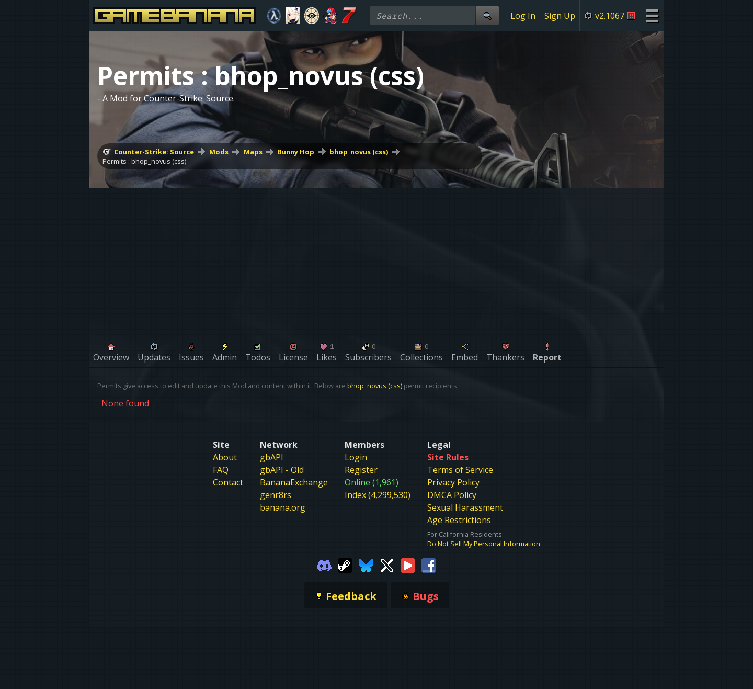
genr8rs (275, 495)
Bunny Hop (295, 151)
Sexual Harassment (465, 507)
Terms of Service (460, 470)
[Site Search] (487, 15)
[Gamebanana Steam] (345, 565)
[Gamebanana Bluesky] (366, 565)
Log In (522, 15)
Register (361, 470)
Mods (219, 151)
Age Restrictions (459, 520)
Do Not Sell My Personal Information (483, 543)
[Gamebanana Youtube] (408, 565)
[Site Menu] (652, 15)
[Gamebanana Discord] (324, 565)
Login (356, 457)
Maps (253, 151)
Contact (228, 482)
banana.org (282, 507)
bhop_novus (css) (358, 151)
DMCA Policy (451, 495)
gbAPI (271, 457)
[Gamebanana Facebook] (428, 565)
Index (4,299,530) (377, 495)
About (225, 457)
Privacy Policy (453, 482)
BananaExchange (294, 482)
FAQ (221, 470)
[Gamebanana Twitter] (387, 565)
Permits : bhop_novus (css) (144, 161)
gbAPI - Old (282, 470)
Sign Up (559, 15)
